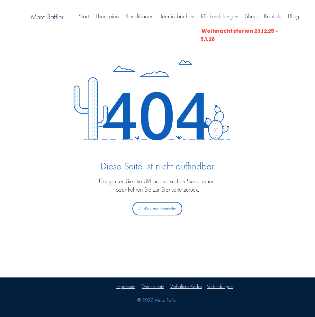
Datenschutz (153, 286)
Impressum (125, 286)
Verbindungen (220, 286)
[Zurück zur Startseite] (157, 208)
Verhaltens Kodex (186, 286)
